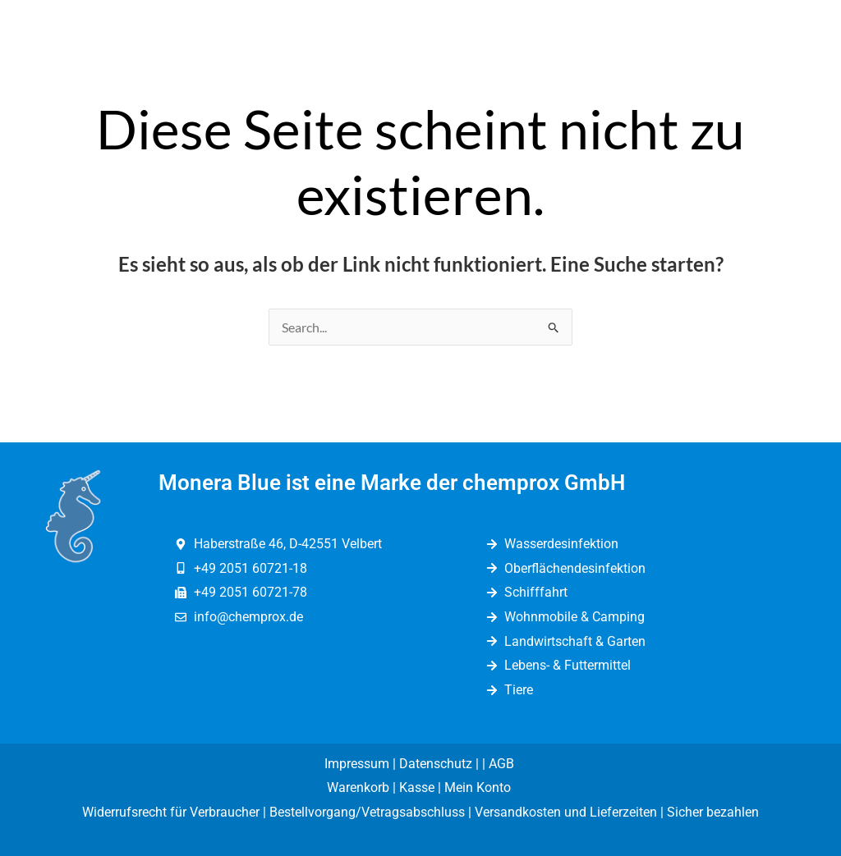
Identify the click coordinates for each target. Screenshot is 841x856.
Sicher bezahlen (713, 812)
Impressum (356, 763)
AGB (503, 763)
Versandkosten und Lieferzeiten (566, 812)
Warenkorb (358, 787)
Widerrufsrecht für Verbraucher (171, 812)
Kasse (416, 787)
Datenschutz (435, 763)
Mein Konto (479, 787)
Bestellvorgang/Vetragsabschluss (367, 812)
